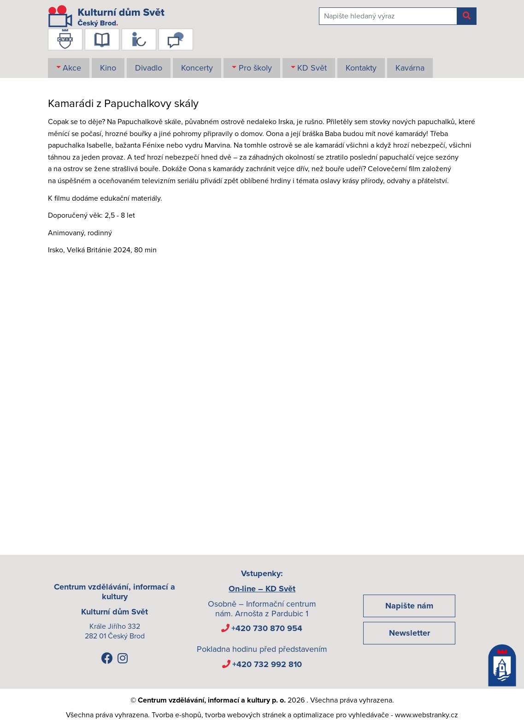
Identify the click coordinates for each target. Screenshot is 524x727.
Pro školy (255, 68)
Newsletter (409, 633)
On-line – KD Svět (262, 589)
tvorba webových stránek (245, 715)
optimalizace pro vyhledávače (341, 715)
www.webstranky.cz (426, 715)
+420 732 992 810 (267, 664)
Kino (108, 68)
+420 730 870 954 (266, 628)
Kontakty (361, 68)
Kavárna (409, 68)
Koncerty (197, 68)
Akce (72, 68)
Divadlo (148, 68)
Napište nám (409, 606)
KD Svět (312, 68)
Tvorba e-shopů (176, 715)
